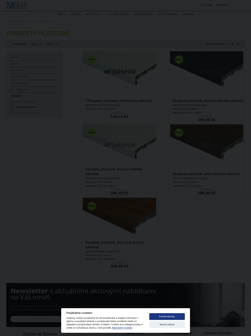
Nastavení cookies (122, 328)
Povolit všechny (167, 316)
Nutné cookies (167, 324)
